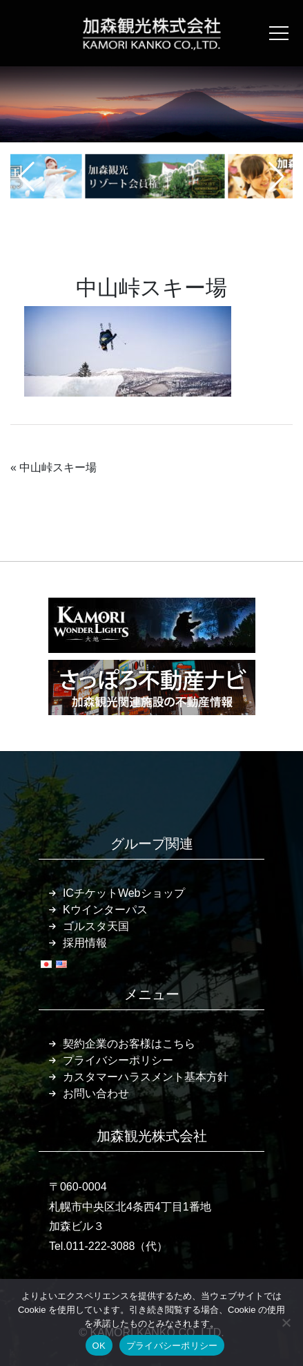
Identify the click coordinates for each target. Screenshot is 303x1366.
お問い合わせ (96, 1093)
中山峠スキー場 (58, 467)
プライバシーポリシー (118, 1060)
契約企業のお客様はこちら (129, 1044)
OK (99, 1345)
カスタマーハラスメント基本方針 (145, 1077)
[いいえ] (286, 1322)
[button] (26, 177)
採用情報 (85, 943)
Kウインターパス (105, 910)
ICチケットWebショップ (124, 893)
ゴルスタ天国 (96, 926)
